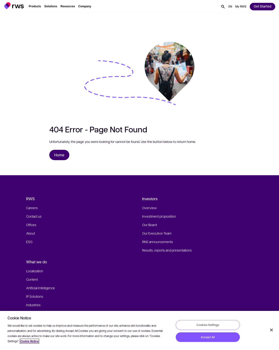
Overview (149, 208)
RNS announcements (157, 242)
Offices (31, 225)
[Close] (271, 330)
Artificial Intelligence (40, 288)
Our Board (149, 225)
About (30, 233)
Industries (33, 305)
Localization (34, 271)
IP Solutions (34, 296)
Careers (32, 208)
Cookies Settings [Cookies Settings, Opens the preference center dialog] (207, 325)
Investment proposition (159, 216)
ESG (29, 242)
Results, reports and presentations (167, 250)
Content (32, 279)
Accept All (208, 337)
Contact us (34, 216)
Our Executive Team (156, 233)
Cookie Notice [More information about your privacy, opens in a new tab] (29, 341)
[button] (14, 6)
